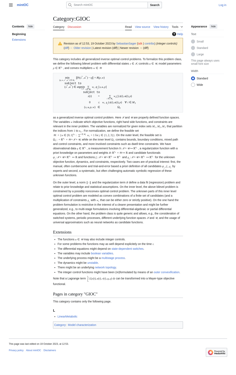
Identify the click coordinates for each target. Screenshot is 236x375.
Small (200, 41)
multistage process (113, 258)
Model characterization (82, 325)
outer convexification (167, 272)
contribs (149, 43)
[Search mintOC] (107, 5)
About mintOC (33, 350)
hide (30, 26)
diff (66, 48)
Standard (202, 48)
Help (177, 34)
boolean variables (102, 253)
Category (60, 325)
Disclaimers (50, 350)
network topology (105, 267)
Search (154, 5)
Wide (200, 84)
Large (200, 54)
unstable (92, 263)
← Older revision (80, 48)
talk (140, 43)
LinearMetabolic (67, 316)
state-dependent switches (127, 249)
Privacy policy (16, 350)
